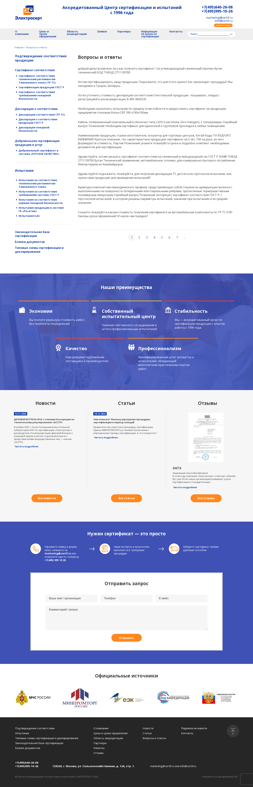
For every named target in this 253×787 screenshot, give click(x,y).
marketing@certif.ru (219, 17)
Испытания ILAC (29, 215)
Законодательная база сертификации (32, 234)
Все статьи (127, 498)
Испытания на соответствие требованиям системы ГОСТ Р (39, 193)
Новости (148, 728)
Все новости (47, 498)
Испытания (24, 170)
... (184, 237)
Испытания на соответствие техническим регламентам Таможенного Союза (38, 183)
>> (231, 34)
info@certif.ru (224, 20)
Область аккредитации (77, 32)
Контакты (176, 31)
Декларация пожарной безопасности (34, 129)
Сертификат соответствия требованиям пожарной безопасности (37, 95)
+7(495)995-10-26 (217, 11)
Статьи (147, 733)
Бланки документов (30, 242)
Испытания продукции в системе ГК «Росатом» (41, 209)
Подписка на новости (194, 728)
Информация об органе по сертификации (150, 34)
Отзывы (98, 753)
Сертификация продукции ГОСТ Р (41, 87)
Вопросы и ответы (154, 738)
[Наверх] (233, 731)
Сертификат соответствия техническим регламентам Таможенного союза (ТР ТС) (37, 79)
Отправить (126, 637)
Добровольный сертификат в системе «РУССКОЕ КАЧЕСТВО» (39, 152)
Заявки (102, 31)
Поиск (193, 34)
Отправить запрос (223, 25)
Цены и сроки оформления (47, 34)
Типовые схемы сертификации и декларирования (39, 250)
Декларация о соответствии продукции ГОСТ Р (38, 121)
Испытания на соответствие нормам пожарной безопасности (41, 201)
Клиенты (99, 748)
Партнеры (124, 31)
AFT (236, 776)
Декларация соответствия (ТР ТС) (42, 114)
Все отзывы (206, 498)
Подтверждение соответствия (34, 728)
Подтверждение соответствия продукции (40, 58)
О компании (22, 32)
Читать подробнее (26, 446)
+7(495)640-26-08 (217, 7)
